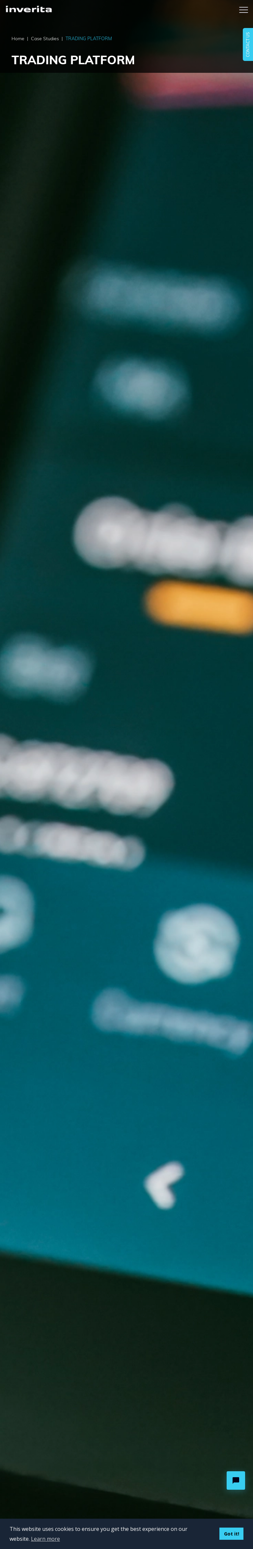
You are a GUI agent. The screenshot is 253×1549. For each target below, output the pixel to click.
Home (20, 39)
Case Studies (47, 39)
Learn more (45, 1538)
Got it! (231, 1534)
